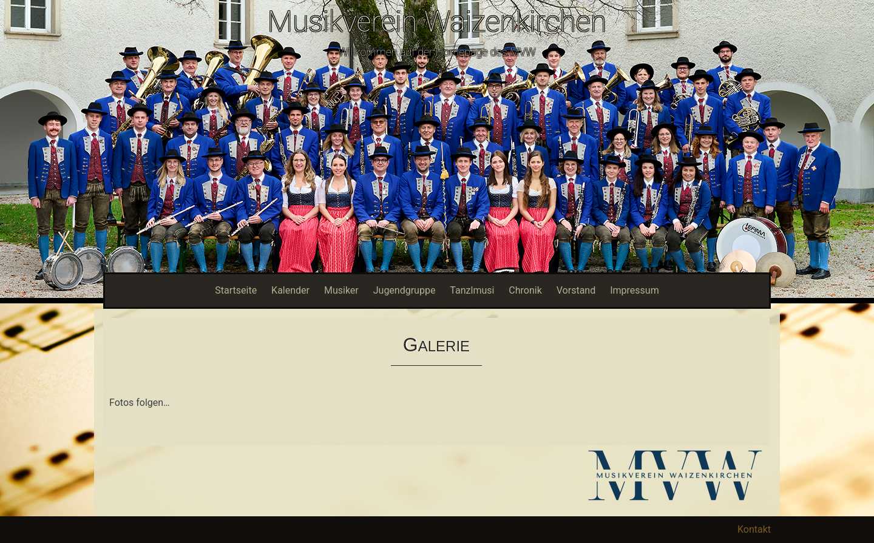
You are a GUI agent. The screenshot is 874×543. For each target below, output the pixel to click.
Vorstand (576, 290)
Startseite (236, 290)
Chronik (525, 290)
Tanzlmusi (472, 290)
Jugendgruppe (404, 290)
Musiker (341, 290)
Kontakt (754, 529)
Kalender (290, 290)
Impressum (634, 290)
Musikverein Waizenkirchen (437, 21)
